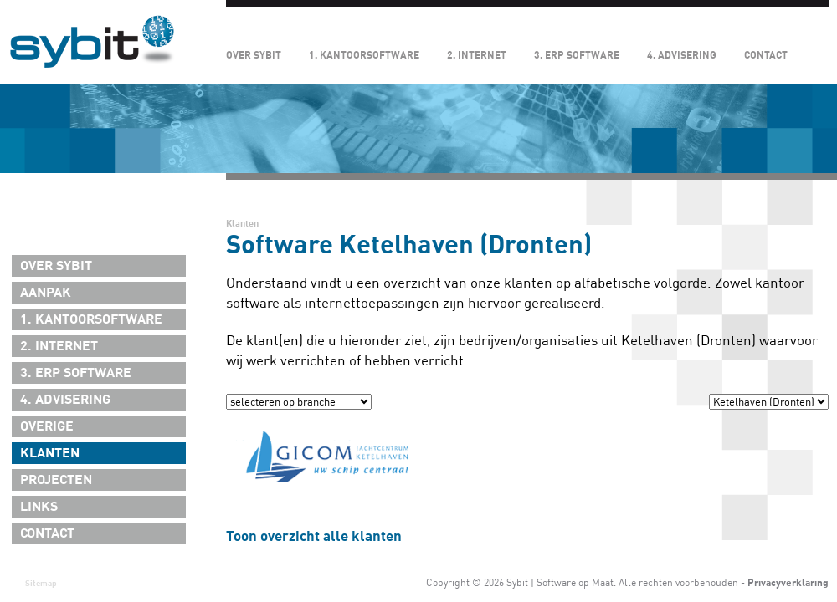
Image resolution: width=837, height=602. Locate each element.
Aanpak (45, 292)
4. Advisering (681, 55)
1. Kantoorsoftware (364, 55)
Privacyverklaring (788, 583)
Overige (47, 426)
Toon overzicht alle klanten (314, 536)
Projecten (56, 479)
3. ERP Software (576, 55)
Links (39, 506)
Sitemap (41, 583)
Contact (766, 55)
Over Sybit (253, 55)
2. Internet (476, 55)
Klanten (50, 453)
